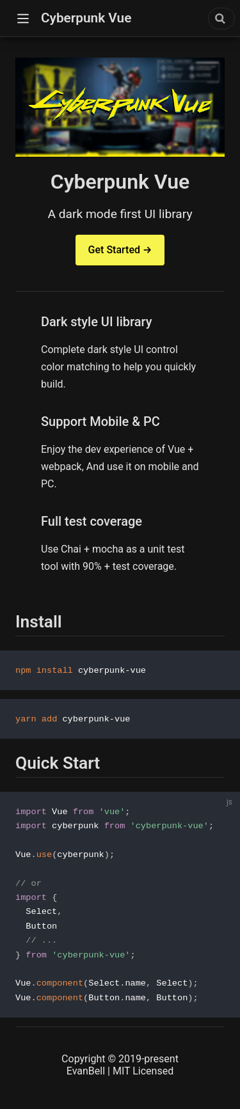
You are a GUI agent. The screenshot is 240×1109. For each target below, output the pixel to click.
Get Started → (120, 250)
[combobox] (221, 18)
